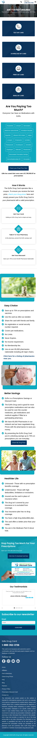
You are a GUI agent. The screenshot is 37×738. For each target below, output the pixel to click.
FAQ (3, 679)
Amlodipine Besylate (26, 130)
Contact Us (5, 695)
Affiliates (4, 670)
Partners (4, 686)
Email (4, 619)
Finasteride (10, 125)
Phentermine (26, 149)
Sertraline (28, 145)
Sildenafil (18, 149)
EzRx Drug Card (17, 735)
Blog (3, 682)
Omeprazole (18, 140)
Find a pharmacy (7, 673)
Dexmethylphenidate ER (14, 159)
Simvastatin (26, 159)
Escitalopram (19, 145)
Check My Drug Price (18, 442)
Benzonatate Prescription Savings (18, 154)
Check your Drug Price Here (18, 168)
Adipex (30, 135)
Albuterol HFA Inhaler (19, 135)
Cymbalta (27, 140)
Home (3, 667)
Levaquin (9, 140)
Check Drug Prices (7, 676)
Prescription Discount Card (10, 692)
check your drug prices (17, 194)
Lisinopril (18, 125)
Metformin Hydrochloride (11, 130)
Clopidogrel (10, 149)
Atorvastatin (27, 125)
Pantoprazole (9, 145)
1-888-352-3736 (28, 2)
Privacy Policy (6, 689)
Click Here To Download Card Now (18, 556)
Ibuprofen (8, 135)
